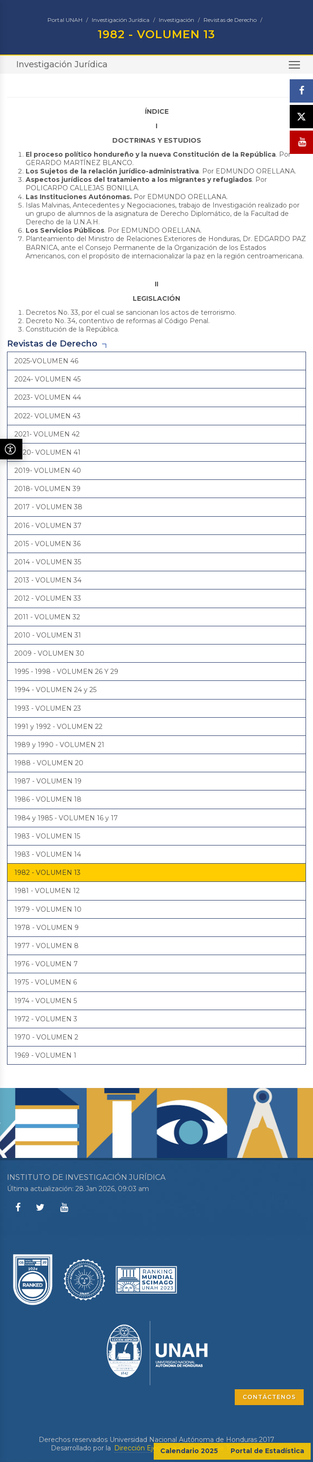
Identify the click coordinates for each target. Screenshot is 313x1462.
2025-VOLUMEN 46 (46, 361)
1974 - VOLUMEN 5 (45, 1001)
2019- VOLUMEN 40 (47, 470)
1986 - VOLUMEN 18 (48, 799)
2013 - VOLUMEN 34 (48, 580)
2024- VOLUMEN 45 (47, 379)
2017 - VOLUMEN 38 (48, 507)
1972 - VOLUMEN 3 (45, 1019)
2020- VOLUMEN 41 (47, 452)
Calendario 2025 (189, 1451)
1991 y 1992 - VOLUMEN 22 (58, 726)
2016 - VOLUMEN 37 (48, 525)
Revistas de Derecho (230, 19)
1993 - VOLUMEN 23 (47, 708)
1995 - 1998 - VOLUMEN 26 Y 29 (66, 671)
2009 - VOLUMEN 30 (49, 653)
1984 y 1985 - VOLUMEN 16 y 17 (66, 818)
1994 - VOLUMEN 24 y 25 (55, 690)
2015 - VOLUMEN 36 (47, 544)
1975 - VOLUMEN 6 (45, 982)
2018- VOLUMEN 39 (47, 489)
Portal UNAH (65, 19)
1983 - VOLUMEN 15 (47, 836)
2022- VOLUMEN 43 (47, 416)
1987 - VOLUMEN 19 (48, 781)
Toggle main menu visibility (295, 67)
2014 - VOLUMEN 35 (47, 562)
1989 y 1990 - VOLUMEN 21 (59, 745)
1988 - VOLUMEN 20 (48, 763)
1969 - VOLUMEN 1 (45, 1055)
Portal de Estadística (267, 1451)
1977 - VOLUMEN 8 (46, 946)
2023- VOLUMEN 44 (47, 397)
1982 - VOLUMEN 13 (47, 872)
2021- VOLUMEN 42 (47, 434)
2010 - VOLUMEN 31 (47, 635)
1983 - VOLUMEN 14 (47, 854)
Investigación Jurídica (121, 19)
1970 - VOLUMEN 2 (46, 1037)
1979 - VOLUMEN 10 (48, 909)
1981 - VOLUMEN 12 (47, 891)
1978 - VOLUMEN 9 (46, 927)
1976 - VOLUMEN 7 (46, 964)
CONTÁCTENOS (269, 1396)
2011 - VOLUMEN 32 (47, 617)
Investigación (176, 19)
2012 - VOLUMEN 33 (47, 598)
